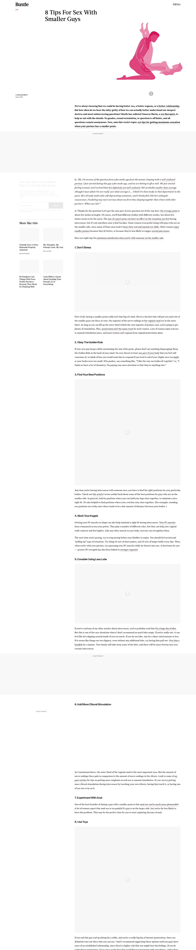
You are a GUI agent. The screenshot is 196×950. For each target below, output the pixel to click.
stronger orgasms (128, 549)
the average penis (169, 210)
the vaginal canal (152, 320)
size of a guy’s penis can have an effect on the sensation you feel (138, 218)
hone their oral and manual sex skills (141, 226)
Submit (56, 208)
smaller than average (165, 187)
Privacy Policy (26, 214)
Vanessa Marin (22, 95)
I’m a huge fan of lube (165, 628)
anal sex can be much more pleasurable (159, 804)
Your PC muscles (167, 522)
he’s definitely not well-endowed (124, 187)
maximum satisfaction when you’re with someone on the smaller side (129, 237)
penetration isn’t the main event (117, 328)
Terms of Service (56, 212)
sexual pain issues (160, 230)
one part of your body (149, 352)
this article (97, 494)
